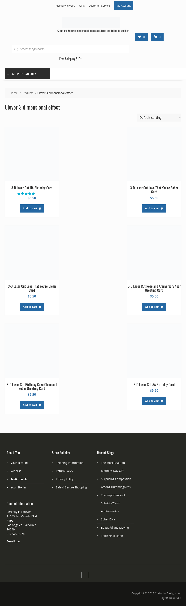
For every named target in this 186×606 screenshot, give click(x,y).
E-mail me (13, 541)
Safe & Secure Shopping (71, 487)
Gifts (82, 5)
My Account (124, 5)
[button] (26, 194)
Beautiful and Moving (115, 527)
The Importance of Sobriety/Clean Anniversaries (113, 503)
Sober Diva (108, 519)
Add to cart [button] (30, 208)
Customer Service (99, 5)
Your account (19, 463)
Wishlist (16, 471)
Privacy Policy (64, 479)
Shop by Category (21, 74)
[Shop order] (159, 118)
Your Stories (19, 487)
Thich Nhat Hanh (112, 536)
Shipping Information (69, 463)
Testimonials (19, 479)
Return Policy (64, 471)
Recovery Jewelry (65, 5)
